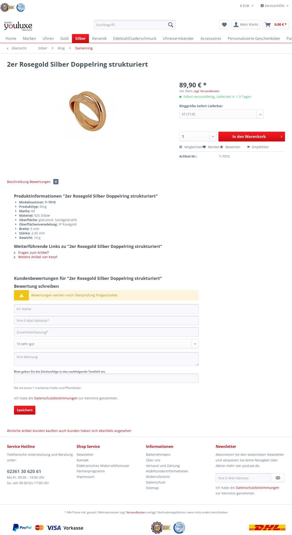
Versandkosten (136, 512)
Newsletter (85, 454)
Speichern (25, 410)
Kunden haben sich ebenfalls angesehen (99, 431)
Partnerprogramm (91, 471)
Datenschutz (156, 482)
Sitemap (152, 488)
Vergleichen (191, 147)
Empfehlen (258, 147)
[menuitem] (135, 27)
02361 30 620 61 (24, 471)
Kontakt (82, 460)
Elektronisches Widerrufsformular (103, 465)
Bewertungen (44, 181)
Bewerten (230, 147)
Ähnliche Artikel (19, 431)
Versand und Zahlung (163, 465)
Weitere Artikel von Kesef (35, 257)
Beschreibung (18, 181)
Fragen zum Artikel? (31, 252)
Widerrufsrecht (158, 476)
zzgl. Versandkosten (207, 91)
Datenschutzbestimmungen (56, 398)
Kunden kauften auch (49, 431)
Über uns (153, 460)
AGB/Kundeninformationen (167, 471)
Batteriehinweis (158, 454)
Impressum (85, 476)
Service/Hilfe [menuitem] (273, 5)
